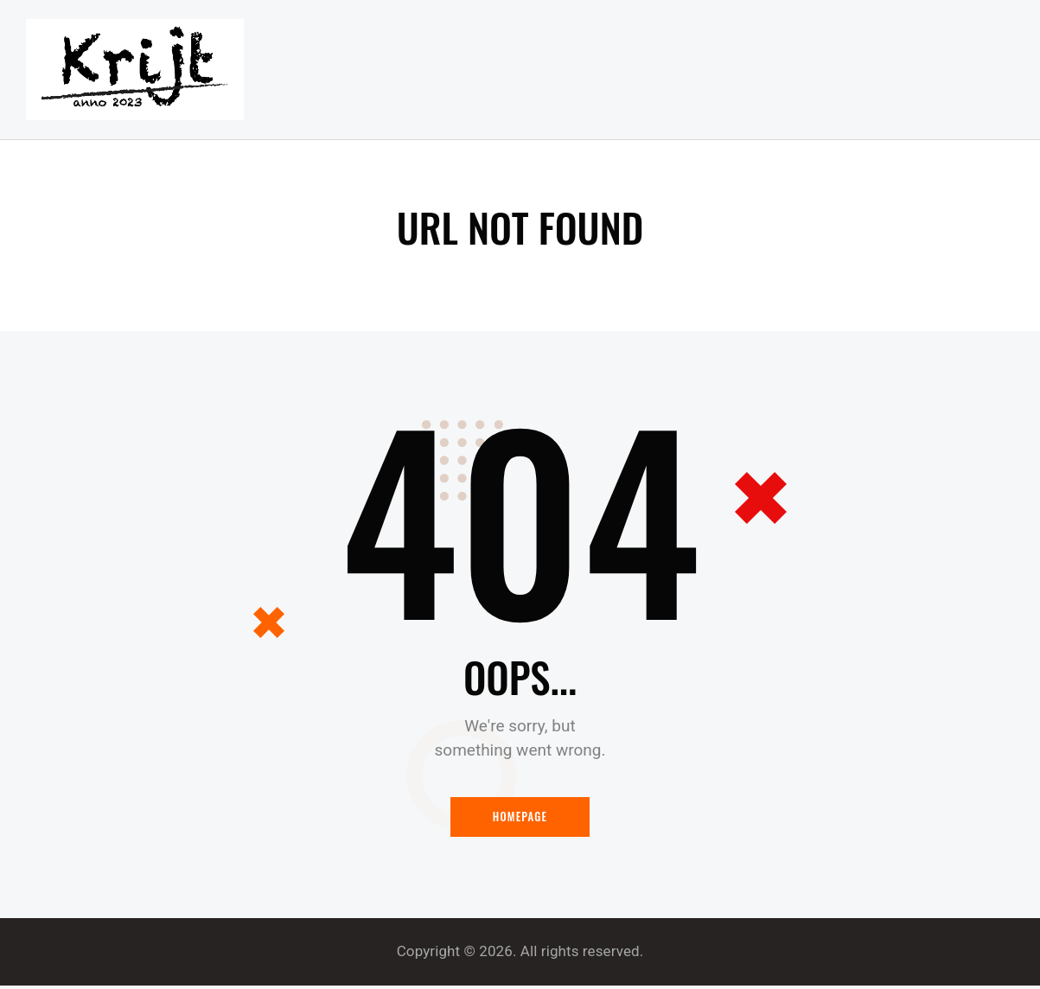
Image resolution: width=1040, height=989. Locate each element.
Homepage (520, 819)
